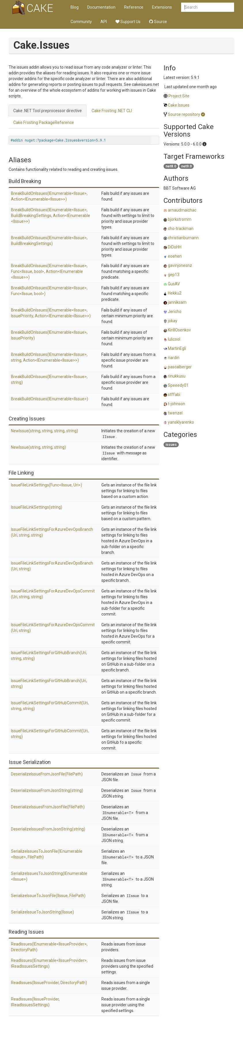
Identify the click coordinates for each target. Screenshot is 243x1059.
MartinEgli (177, 348)
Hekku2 (174, 293)
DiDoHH (174, 247)
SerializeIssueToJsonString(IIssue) (42, 912)
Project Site (178, 96)
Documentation (101, 7)
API (103, 21)
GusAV (174, 284)
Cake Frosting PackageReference (43, 122)
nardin (173, 357)
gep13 (173, 274)
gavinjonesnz (180, 265)
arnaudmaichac (182, 210)
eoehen (175, 256)
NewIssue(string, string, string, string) (44, 430)
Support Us (128, 21)
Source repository (184, 114)
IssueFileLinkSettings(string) (36, 507)
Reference (133, 7)
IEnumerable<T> (118, 812)
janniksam (177, 302)
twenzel (175, 413)
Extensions (162, 7)
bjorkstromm (179, 219)
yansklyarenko (181, 422)
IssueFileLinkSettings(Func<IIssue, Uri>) (46, 485)
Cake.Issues (178, 105)
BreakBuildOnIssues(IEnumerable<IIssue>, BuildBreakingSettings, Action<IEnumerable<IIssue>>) (50, 215)
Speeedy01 (178, 385)
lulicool (174, 339)
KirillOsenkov (179, 330)
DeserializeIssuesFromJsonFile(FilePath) (48, 807)
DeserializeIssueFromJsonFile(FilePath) (47, 774)
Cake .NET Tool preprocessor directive (47, 110)
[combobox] (207, 7)
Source (158, 21)
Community (81, 21)
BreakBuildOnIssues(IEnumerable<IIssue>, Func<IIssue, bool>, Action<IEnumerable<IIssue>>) (49, 271)
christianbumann (183, 237)
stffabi (174, 394)
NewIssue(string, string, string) (38, 447)
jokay (172, 320)
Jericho (174, 311)
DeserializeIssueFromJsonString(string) (47, 790)
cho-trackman (180, 228)
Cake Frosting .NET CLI (112, 110)
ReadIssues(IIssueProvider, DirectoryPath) (49, 982)
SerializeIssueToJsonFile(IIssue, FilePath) (48, 895)
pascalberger (180, 367)
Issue (136, 774)
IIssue (108, 436)
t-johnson (176, 403)
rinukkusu (176, 376)
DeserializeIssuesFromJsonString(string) (48, 829)
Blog (75, 7)
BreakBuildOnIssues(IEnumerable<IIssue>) (49, 399)
